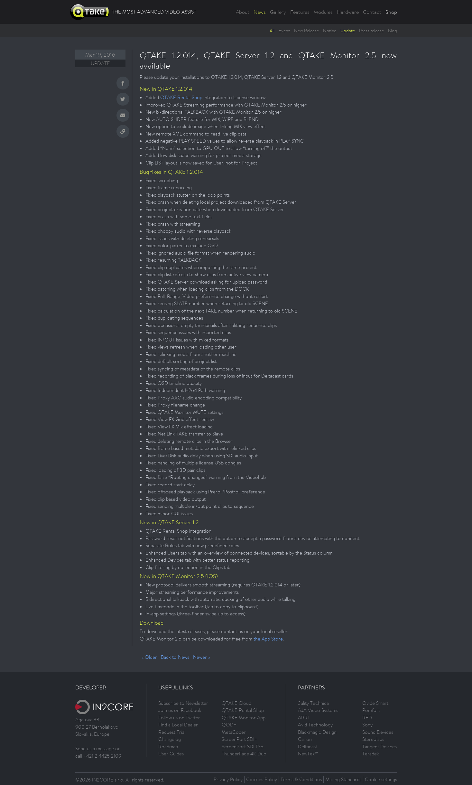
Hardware (348, 11)
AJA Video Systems (318, 710)
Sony (367, 724)
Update (347, 30)
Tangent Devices (379, 746)
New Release (306, 30)
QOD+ (229, 724)
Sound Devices (377, 732)
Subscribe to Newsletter (183, 703)
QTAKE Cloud (236, 703)
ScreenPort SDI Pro (243, 746)
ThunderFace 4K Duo (244, 753)
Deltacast (307, 746)
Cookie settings (381, 779)
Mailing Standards (343, 779)
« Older (149, 657)
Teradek (370, 753)
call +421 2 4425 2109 (98, 755)
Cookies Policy (261, 779)
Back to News (175, 657)
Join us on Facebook (179, 710)
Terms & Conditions (301, 779)
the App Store (268, 638)
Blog (392, 30)
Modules (323, 11)
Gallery (278, 11)
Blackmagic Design (317, 732)
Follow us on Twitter (179, 717)
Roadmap (168, 746)
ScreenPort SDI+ (239, 739)
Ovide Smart (375, 703)
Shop (391, 11)
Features (300, 11)
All (272, 30)
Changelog (169, 739)
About (242, 11)
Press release (371, 30)
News (260, 11)
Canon (305, 739)
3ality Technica (313, 703)
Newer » (201, 657)
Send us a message (94, 748)
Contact (372, 11)
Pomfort (371, 710)
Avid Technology (315, 724)
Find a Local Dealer (178, 724)
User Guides (171, 753)
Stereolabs (373, 739)
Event (284, 30)
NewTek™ (308, 753)
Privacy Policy (228, 779)
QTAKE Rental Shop (181, 97)
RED (367, 717)
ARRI (303, 717)
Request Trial (171, 732)
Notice (329, 30)
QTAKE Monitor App (243, 717)
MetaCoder (234, 732)
